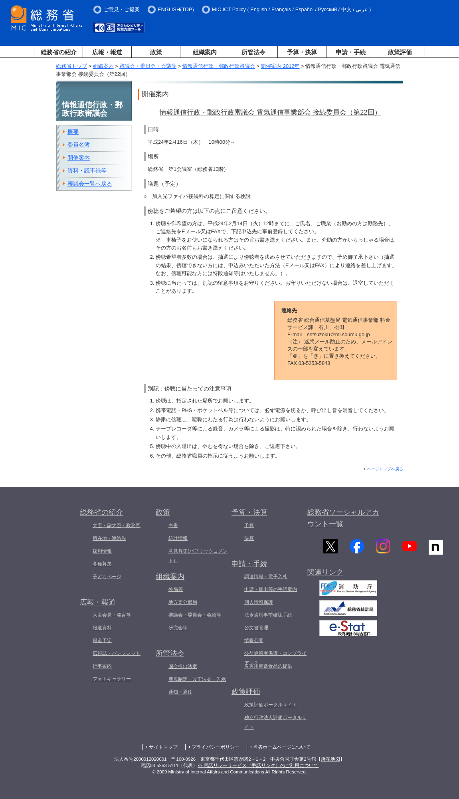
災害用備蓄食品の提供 (268, 666)
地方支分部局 (182, 602)
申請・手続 (351, 52)
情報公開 (253, 640)
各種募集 (102, 564)
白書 (173, 525)
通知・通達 (180, 692)
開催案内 (78, 158)
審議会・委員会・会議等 (147, 66)
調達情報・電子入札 (265, 576)
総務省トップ (71, 66)
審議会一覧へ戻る (89, 183)
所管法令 (253, 52)
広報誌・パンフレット (116, 653)
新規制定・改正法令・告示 (197, 679)
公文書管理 (256, 627)
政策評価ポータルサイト (270, 705)
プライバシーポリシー (215, 747)
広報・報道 (107, 52)
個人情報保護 (258, 602)
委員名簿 (78, 144)
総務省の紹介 (59, 52)
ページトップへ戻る (385, 469)
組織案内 (205, 52)
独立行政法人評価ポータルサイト (275, 722)
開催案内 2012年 (280, 66)
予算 (249, 525)
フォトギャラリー (112, 679)
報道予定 (102, 640)
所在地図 (330, 759)
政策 (156, 52)
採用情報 (102, 551)
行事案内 (102, 666)
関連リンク (325, 574)
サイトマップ (163, 747)
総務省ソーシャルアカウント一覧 (343, 518)
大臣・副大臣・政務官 (116, 525)
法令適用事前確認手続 (268, 615)
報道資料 (102, 627)
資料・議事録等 (87, 170)
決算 (249, 538)
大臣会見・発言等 (112, 615)
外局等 (175, 589)
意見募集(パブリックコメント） (198, 555)
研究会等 (178, 627)
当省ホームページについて (282, 747)
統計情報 (178, 538)
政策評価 (400, 52)
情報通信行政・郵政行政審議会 (218, 66)
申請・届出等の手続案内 (270, 589)
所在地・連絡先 (109, 538)
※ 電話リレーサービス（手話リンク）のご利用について (258, 765)
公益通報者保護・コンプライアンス (275, 658)
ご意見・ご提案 (121, 9)
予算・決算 (302, 52)
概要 (73, 132)
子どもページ (107, 576)
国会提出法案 (182, 666)
